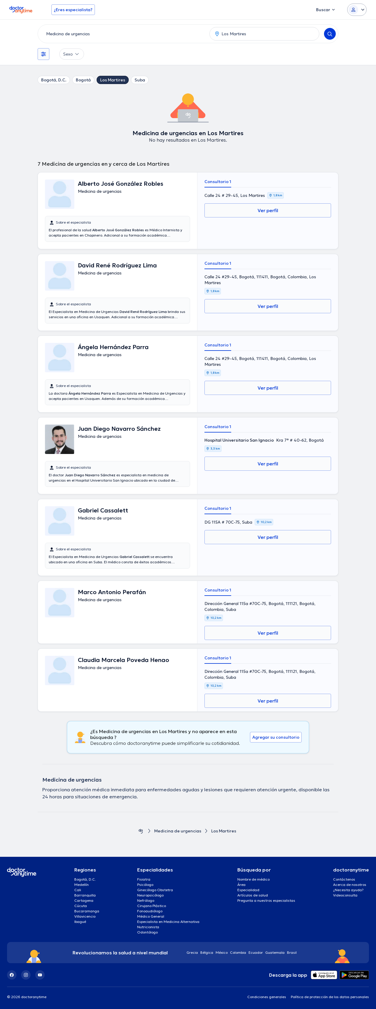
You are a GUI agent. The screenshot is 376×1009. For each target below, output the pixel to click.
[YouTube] (40, 975)
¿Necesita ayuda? (348, 890)
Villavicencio (84, 916)
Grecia (192, 952)
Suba (140, 80)
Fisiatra (143, 879)
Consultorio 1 (217, 181)
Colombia (238, 952)
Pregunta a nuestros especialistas (266, 900)
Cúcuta (80, 906)
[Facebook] (11, 975)
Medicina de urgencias (177, 831)
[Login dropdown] (357, 10)
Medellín (81, 884)
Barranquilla (85, 895)
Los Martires (112, 80)
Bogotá (83, 80)
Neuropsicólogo (150, 895)
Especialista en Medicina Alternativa (168, 921)
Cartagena (83, 900)
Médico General (150, 916)
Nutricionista (148, 927)
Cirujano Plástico (151, 906)
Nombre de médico (253, 879)
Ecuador (256, 952)
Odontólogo (147, 932)
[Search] (330, 34)
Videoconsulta (345, 895)
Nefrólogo (145, 900)
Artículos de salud (252, 895)
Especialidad (248, 890)
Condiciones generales (266, 997)
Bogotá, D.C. (53, 80)
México (222, 952)
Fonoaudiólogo (149, 911)
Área (241, 884)
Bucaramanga (86, 911)
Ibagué (80, 921)
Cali (77, 890)
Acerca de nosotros (349, 884)
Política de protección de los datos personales (330, 997)
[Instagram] (26, 975)
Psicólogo (145, 884)
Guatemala (275, 952)
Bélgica (206, 952)
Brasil (292, 952)
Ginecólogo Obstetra (155, 890)
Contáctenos (344, 879)
